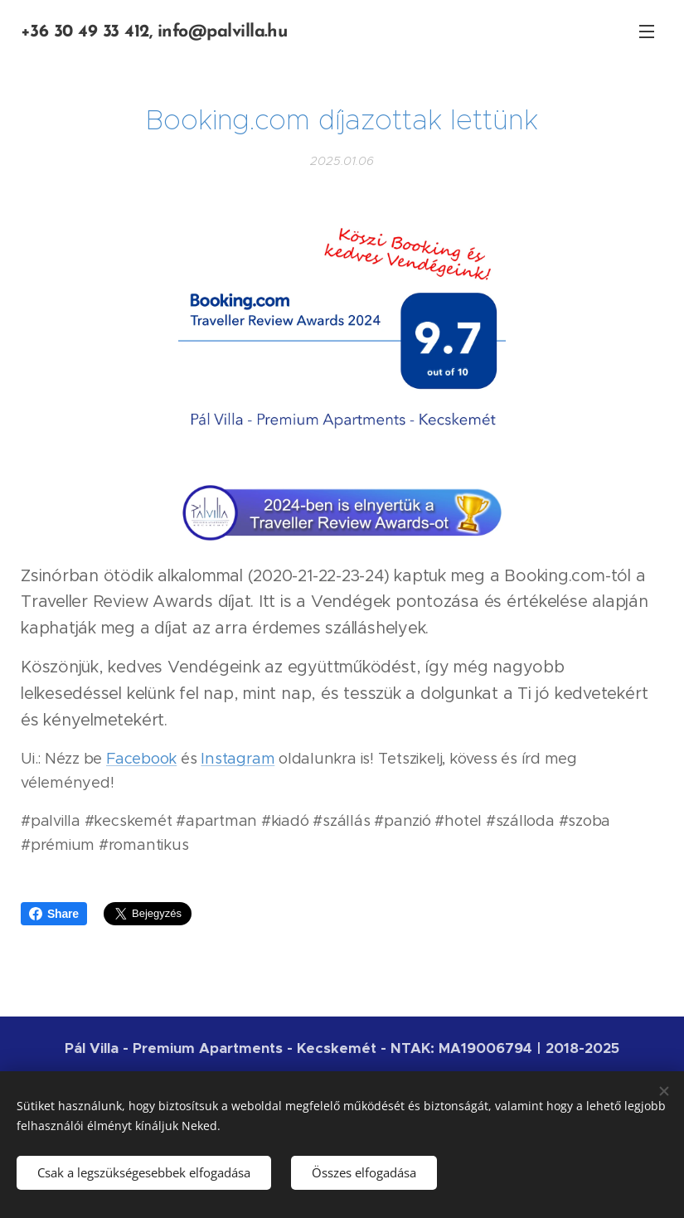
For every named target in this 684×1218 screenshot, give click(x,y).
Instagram (237, 759)
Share (54, 913)
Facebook (141, 759)
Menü (646, 31)
